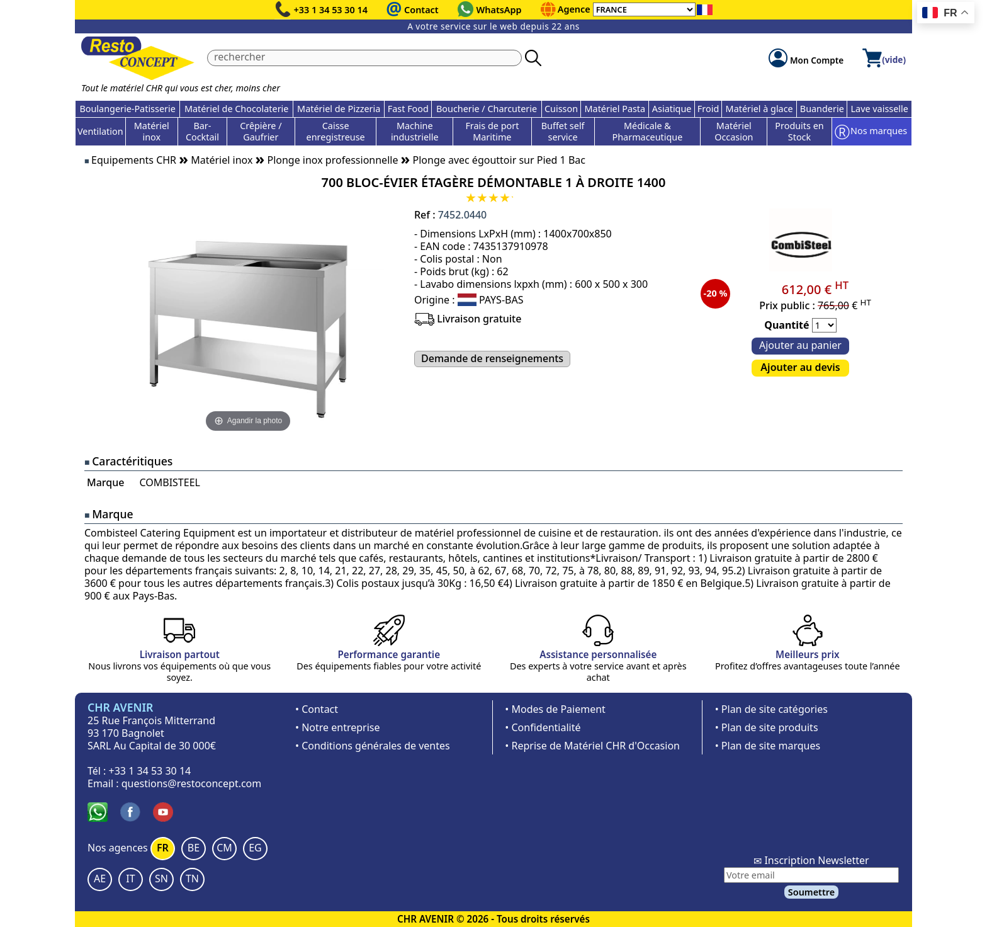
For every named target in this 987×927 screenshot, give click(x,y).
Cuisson (561, 109)
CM (224, 848)
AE (100, 878)
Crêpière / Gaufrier (260, 131)
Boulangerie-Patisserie (127, 109)
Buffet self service (563, 131)
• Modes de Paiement (555, 709)
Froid (708, 109)
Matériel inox (151, 131)
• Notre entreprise (337, 727)
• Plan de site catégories (771, 709)
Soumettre (811, 892)
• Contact (316, 709)
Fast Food (408, 109)
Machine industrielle (415, 131)
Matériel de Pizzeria (338, 109)
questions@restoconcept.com (191, 783)
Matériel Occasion (733, 131)
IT (130, 878)
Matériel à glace (759, 109)
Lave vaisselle (879, 109)
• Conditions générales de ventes (372, 746)
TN (192, 878)
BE (194, 848)
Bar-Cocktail (202, 131)
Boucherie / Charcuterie (486, 109)
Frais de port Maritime (492, 131)
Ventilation (100, 131)
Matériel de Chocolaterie (236, 109)
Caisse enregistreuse (336, 131)
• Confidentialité (542, 727)
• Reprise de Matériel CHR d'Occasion (592, 746)
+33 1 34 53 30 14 (331, 10)
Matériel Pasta (615, 109)
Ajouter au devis (800, 367)
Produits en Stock (799, 131)
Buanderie (822, 109)
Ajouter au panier (800, 345)
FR (163, 848)
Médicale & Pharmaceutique (647, 131)
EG (255, 848)
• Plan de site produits (766, 727)
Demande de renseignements (492, 358)
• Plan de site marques (767, 746)
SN (161, 878)
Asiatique (672, 109)
